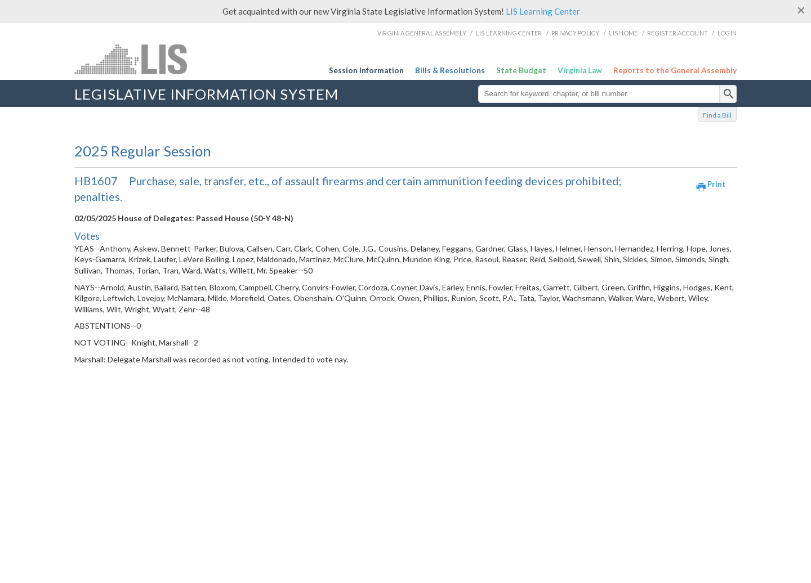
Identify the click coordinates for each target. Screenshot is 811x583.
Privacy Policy (575, 33)
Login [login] (727, 33)
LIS (165, 58)
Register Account (677, 33)
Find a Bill (717, 115)
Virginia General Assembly (421, 33)
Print (716, 184)
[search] (728, 94)
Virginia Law (580, 70)
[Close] (801, 10)
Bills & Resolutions (450, 70)
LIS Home (623, 33)
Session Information (366, 70)
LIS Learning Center (543, 11)
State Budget (521, 70)
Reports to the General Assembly (675, 70)
